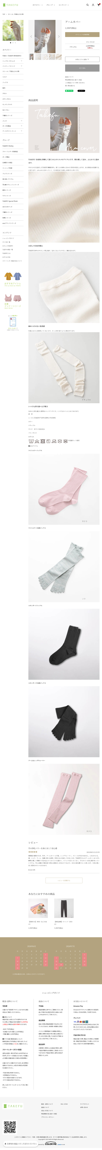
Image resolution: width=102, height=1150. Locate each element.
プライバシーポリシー (47, 1117)
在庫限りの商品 (7, 163)
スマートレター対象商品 (10, 151)
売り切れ (82, 68)
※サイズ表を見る (39, 429)
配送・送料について (47, 1104)
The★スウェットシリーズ (10, 185)
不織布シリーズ (7, 115)
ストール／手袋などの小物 (15, 14)
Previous (31, 36)
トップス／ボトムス (8, 61)
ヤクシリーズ (6, 196)
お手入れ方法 (6, 257)
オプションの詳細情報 (82, 35)
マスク (4, 77)
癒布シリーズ (6, 190)
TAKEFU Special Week (10, 201)
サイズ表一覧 (6, 242)
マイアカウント (84, 1104)
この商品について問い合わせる (75, 83)
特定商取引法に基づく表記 (73, 80)
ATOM (66, 1104)
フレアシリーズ (7, 174)
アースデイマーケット (9, 131)
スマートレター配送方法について (12, 261)
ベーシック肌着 (7, 168)
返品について (69, 77)
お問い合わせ (84, 1107)
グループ (49, 5)
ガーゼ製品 (5, 157)
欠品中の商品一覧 (7, 249)
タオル (4, 93)
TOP (3, 14)
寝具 (3, 88)
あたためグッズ (7, 207)
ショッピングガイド (8, 238)
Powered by (51, 1143)
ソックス (5, 82)
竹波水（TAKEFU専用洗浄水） (12, 56)
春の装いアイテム (7, 179)
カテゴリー (36, 5)
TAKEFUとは (6, 253)
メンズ (4, 121)
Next (58, 36)
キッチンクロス (7, 104)
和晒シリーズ (6, 218)
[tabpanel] (12, 30)
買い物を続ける (70, 86)
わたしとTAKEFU (7, 246)
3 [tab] (15, 42)
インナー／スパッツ (8, 66)
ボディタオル (6, 99)
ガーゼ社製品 (6, 126)
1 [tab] (10, 42)
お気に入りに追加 (82, 59)
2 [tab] (12, 42)
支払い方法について (47, 1111)
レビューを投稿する (64, 880)
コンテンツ (63, 5)
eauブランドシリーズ (9, 223)
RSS (62, 1104)
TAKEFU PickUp (7, 146)
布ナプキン (5, 110)
